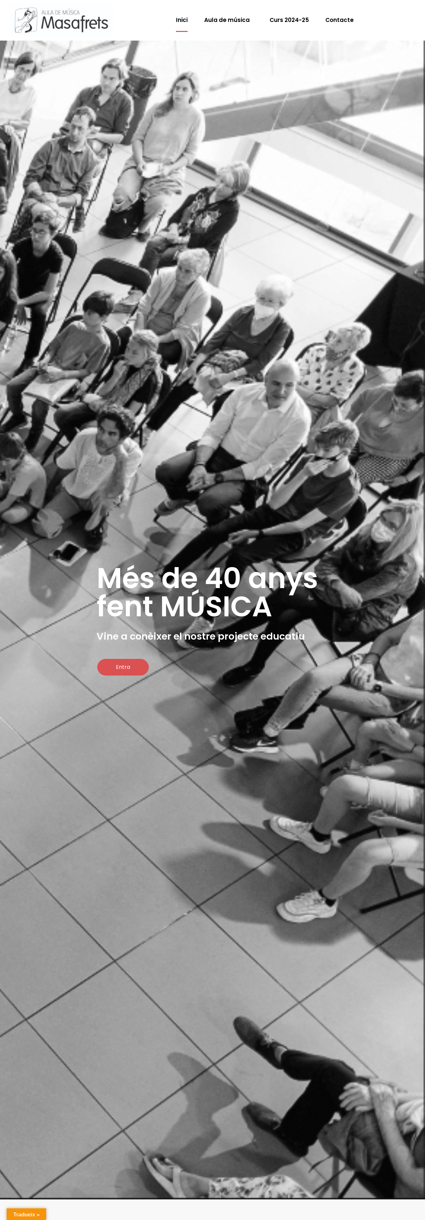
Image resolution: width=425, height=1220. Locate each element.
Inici (182, 20)
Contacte (339, 20)
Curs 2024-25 (289, 20)
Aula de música (227, 20)
